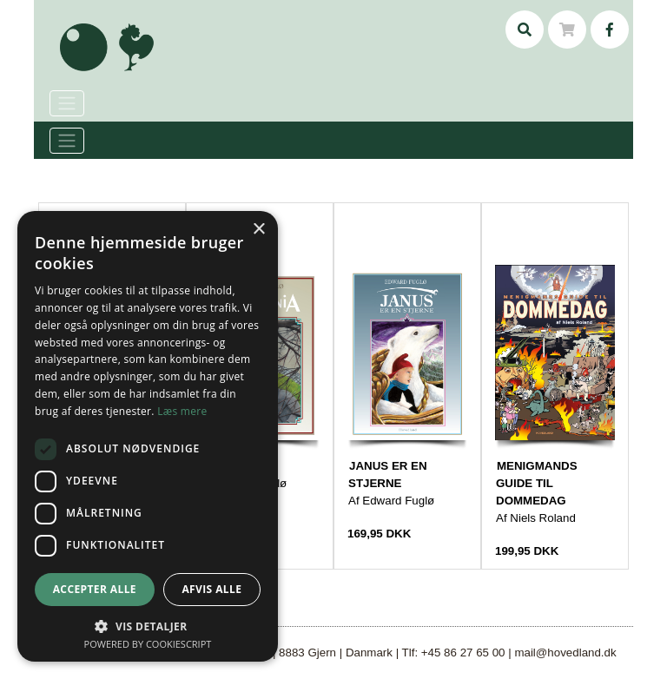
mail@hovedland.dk (565, 652)
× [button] (258, 229)
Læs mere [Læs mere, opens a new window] (182, 411)
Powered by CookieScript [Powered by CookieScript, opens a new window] (148, 643)
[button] (148, 626)
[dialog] (147, 436)
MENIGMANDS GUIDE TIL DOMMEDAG (537, 483)
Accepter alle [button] (94, 589)
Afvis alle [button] (211, 589)
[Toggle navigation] (67, 141)
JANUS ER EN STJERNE (387, 474)
